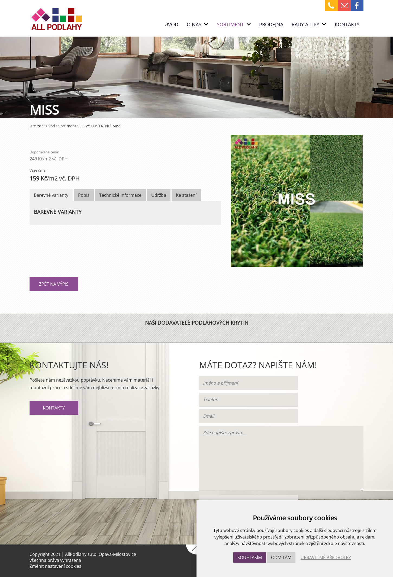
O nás (197, 24)
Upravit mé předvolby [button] (326, 557)
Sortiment (234, 24)
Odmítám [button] (281, 557)
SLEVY (84, 125)
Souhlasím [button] (249, 557)
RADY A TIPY (309, 24)
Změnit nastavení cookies (55, 566)
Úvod (171, 24)
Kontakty (347, 24)
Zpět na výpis (54, 284)
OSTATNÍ (101, 125)
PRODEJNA (271, 24)
